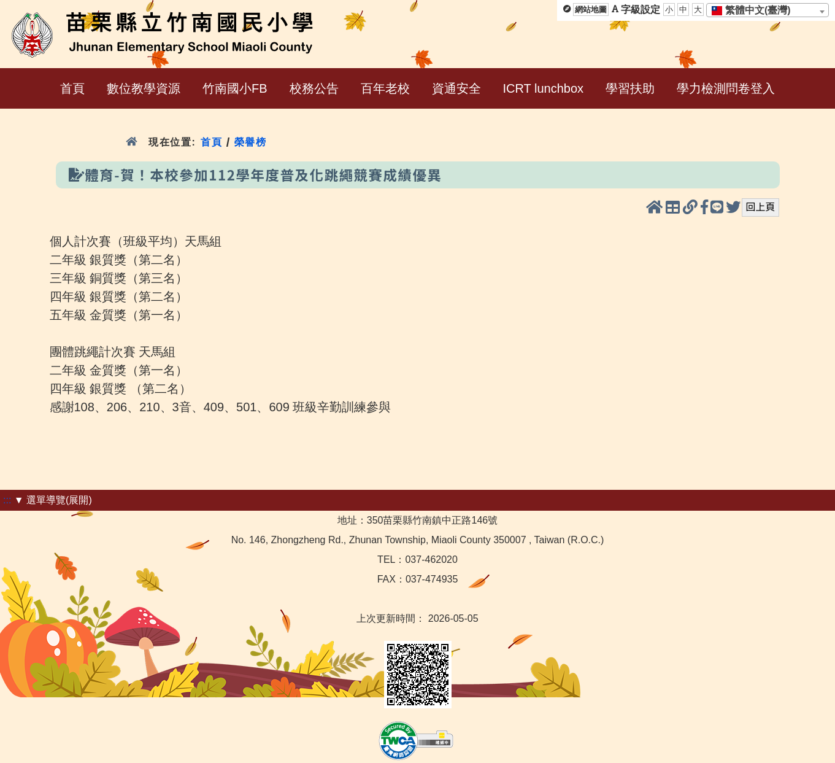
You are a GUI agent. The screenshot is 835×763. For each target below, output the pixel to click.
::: (7, 500)
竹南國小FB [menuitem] (234, 88)
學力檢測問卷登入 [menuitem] (726, 88)
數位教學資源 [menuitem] (143, 88)
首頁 (211, 142)
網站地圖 (591, 9)
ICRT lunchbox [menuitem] (543, 88)
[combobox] (767, 10)
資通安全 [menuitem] (456, 88)
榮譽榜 (251, 142)
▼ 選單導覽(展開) (53, 500)
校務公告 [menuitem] (314, 88)
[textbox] (755, 10)
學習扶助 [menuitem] (630, 88)
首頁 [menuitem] (72, 88)
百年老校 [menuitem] (385, 88)
